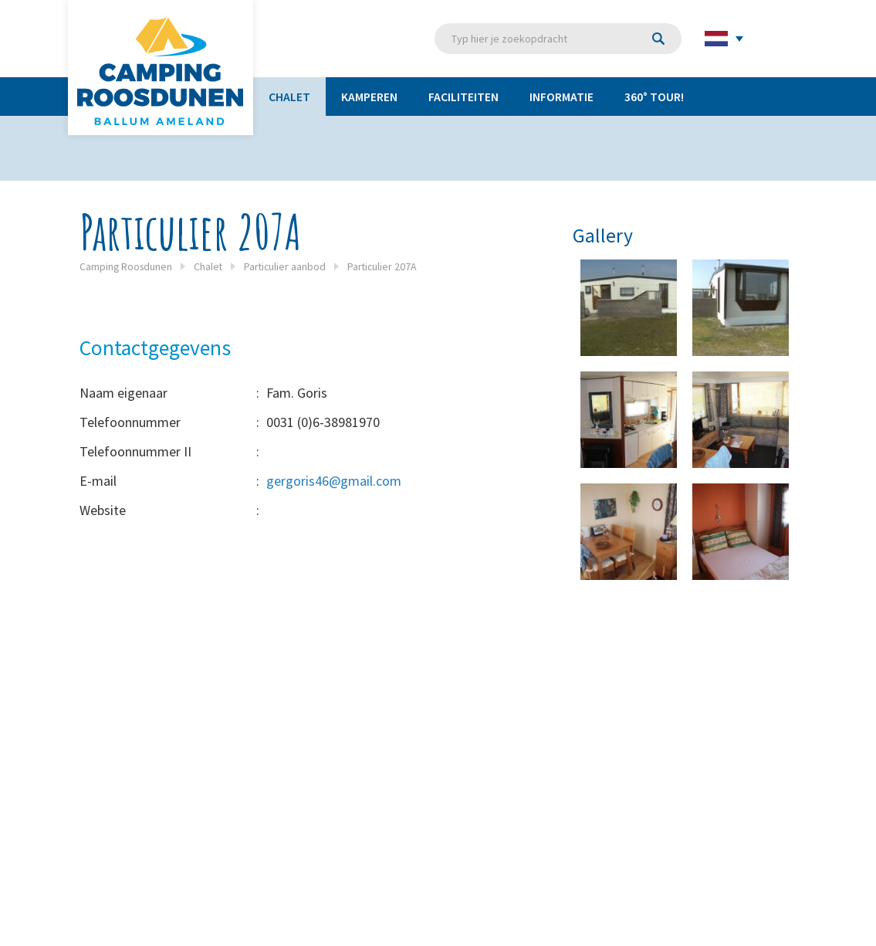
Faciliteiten (463, 96)
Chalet (289, 96)
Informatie (561, 96)
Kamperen (369, 96)
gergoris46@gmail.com (333, 481)
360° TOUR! (654, 96)
